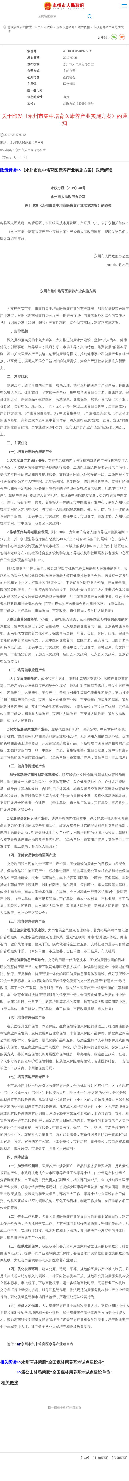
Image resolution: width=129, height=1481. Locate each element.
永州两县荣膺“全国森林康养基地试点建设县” (62, 1362)
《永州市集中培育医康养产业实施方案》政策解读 (66, 170)
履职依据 (84, 27)
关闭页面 (120, 1458)
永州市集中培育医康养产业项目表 (47, 1344)
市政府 (48, 27)
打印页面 (101, 1458)
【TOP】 (85, 1458)
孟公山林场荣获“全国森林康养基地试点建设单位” (66, 1372)
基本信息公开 (65, 27)
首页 (37, 27)
